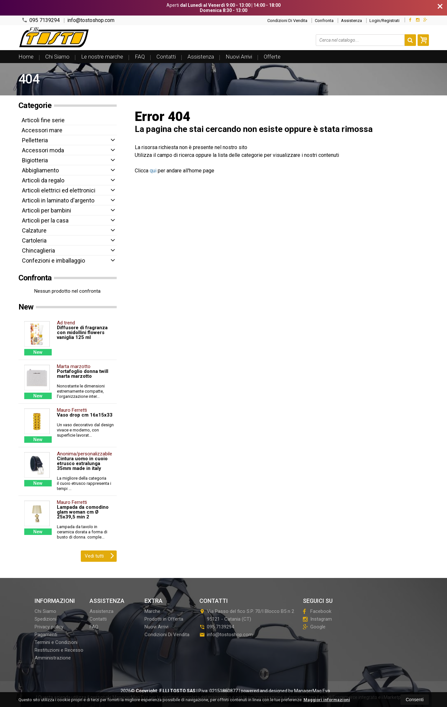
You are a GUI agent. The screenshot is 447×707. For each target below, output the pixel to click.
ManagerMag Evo (312, 690)
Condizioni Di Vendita (287, 20)
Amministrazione (53, 658)
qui (153, 171)
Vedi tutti (99, 555)
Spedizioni (45, 619)
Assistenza (351, 20)
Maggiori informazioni (326, 699)
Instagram (317, 619)
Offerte (272, 56)
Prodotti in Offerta (163, 619)
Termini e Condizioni (56, 642)
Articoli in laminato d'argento (58, 200)
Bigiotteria (35, 160)
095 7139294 (41, 20)
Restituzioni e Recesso (59, 650)
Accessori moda (43, 150)
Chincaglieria (38, 250)
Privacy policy (49, 627)
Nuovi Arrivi (239, 56)
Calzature (34, 230)
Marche (152, 611)
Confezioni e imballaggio (53, 260)
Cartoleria (34, 240)
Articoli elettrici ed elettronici (58, 190)
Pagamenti (46, 634)
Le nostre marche (102, 56)
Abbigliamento (40, 170)
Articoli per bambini (46, 210)
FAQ (140, 56)
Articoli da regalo (43, 180)
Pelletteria (35, 140)
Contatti (166, 56)
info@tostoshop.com (90, 20)
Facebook (317, 611)
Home (26, 56)
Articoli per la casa (45, 220)
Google (314, 627)
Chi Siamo (57, 56)
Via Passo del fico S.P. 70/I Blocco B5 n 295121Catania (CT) (246, 615)
